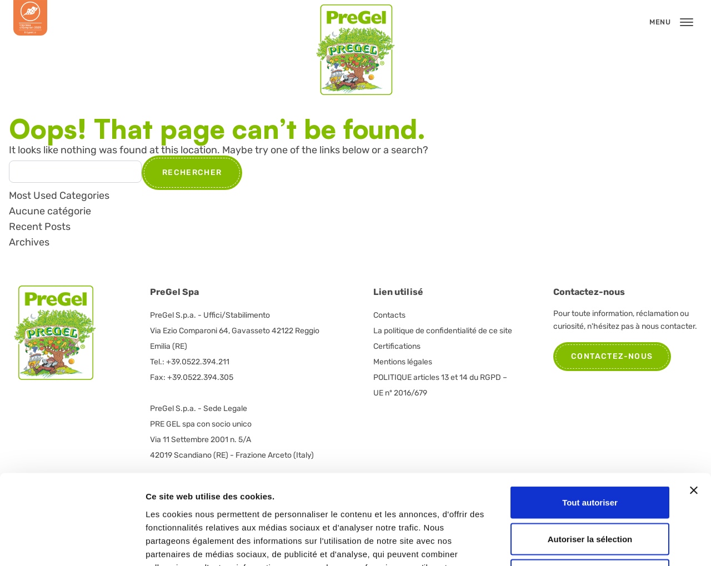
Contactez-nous (612, 356)
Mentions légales (402, 362)
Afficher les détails (611, 544)
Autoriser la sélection (590, 457)
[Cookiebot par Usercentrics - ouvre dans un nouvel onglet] (72, 544)
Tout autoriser (590, 420)
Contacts (389, 315)
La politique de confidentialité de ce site (442, 330)
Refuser (589, 493)
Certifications (396, 346)
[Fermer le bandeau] (694, 408)
